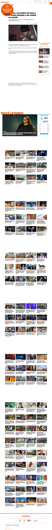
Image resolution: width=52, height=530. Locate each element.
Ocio (46, 3)
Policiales (40, 3)
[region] (26, 7)
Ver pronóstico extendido (44, 133)
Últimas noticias (31, 3)
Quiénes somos (7, 527)
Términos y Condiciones (8, 528)
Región (37, 3)
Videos (48, 3)
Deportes (43, 3)
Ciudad (35, 3)
